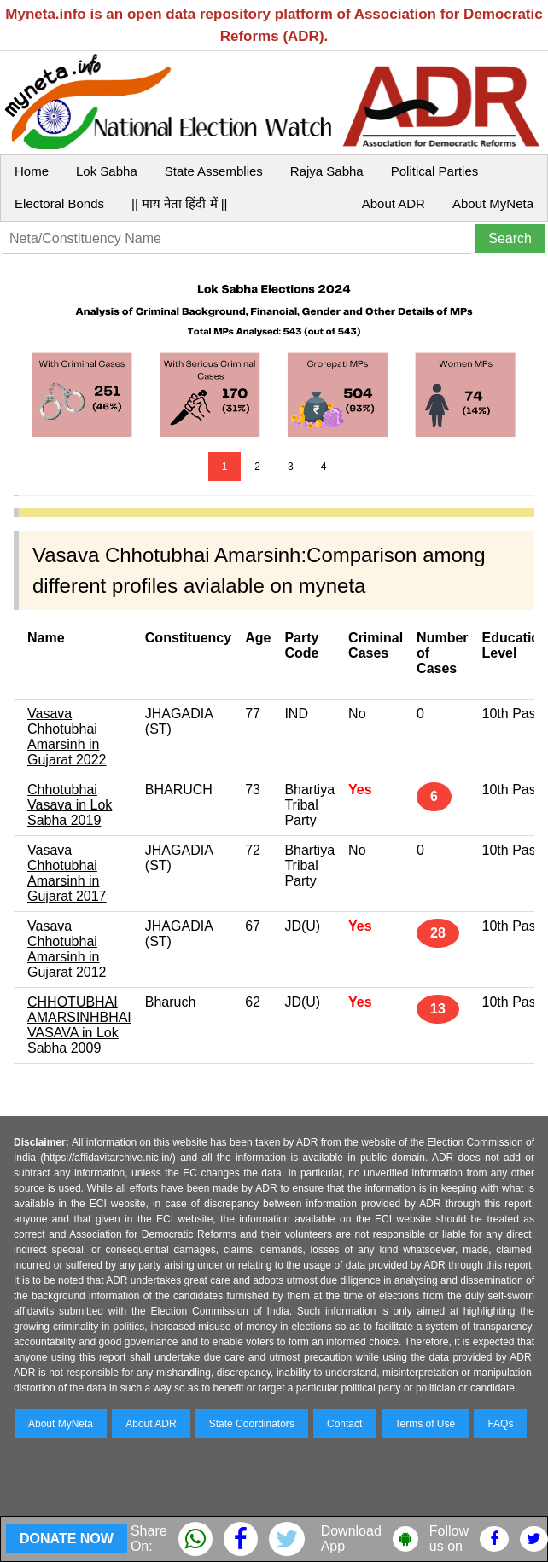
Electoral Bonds (59, 203)
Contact (344, 1424)
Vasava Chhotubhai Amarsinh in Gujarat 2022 (67, 736)
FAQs (500, 1424)
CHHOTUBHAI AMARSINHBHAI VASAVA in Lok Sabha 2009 (79, 1025)
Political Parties (435, 171)
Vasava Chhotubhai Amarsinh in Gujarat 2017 (67, 873)
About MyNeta (492, 203)
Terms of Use (425, 1424)
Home (32, 171)
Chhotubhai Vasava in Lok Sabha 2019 (69, 804)
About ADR (393, 203)
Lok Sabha (106, 171)
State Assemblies (214, 171)
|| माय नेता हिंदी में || (179, 203)
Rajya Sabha (327, 171)
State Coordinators (251, 1424)
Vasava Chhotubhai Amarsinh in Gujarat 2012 (67, 949)
